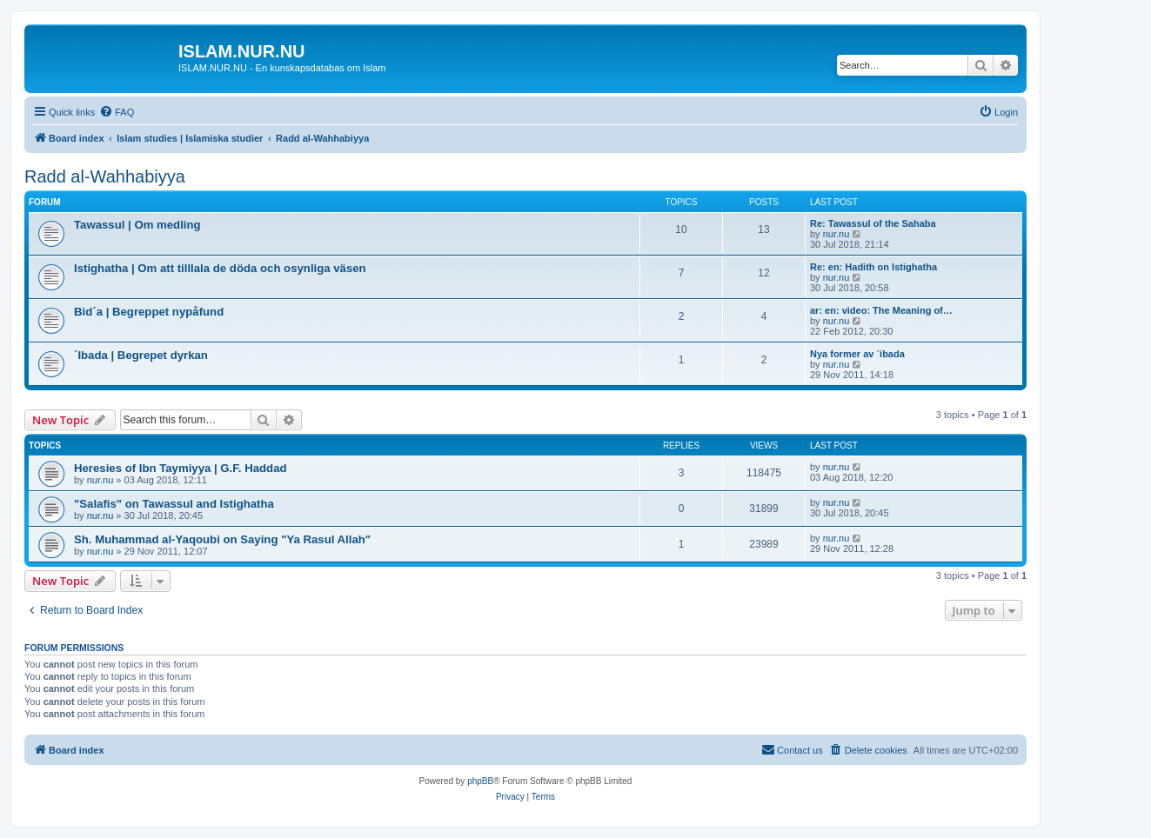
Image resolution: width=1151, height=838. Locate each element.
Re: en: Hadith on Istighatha (873, 267)
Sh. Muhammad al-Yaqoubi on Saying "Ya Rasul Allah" (222, 539)
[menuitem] (116, 112)
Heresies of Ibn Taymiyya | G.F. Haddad (180, 468)
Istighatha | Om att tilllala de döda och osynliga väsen (220, 268)
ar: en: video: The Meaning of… (881, 310)
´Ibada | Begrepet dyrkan (141, 355)
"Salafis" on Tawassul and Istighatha (174, 503)
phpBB (480, 781)
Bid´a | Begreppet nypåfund (149, 311)
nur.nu (836, 234)
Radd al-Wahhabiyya (104, 176)
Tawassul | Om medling (137, 224)
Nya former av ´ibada (857, 354)
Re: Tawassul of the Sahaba (873, 223)
